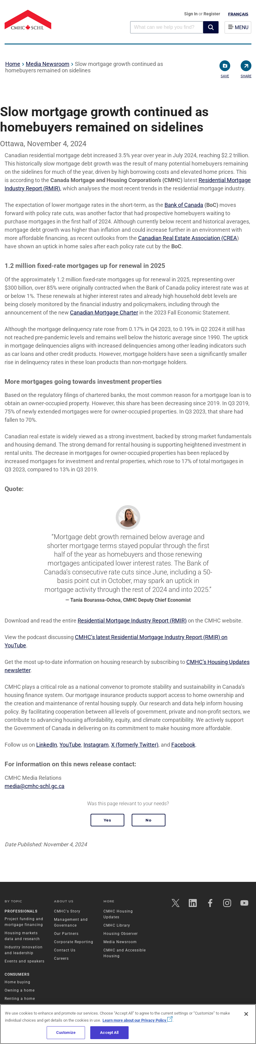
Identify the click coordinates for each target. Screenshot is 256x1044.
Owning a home (20, 990)
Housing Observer (120, 934)
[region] (128, 1024)
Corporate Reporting (73, 942)
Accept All (109, 1032)
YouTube (70, 744)
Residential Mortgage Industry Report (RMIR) (132, 620)
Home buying (17, 982)
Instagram (96, 744)
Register (212, 13)
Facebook (183, 744)
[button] (211, 27)
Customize (66, 1032)
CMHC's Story (67, 911)
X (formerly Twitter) (134, 744)
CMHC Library (116, 925)
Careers (61, 958)
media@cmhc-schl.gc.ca (34, 786)
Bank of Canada (184, 205)
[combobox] (166, 27)
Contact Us (65, 950)
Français (238, 14)
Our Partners (66, 934)
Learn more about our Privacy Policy (138, 1020)
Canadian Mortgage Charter (104, 312)
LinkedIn (46, 744)
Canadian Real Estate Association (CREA (187, 238)
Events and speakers (25, 961)
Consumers (17, 974)
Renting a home (20, 998)
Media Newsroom (47, 64)
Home (12, 64)
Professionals (21, 911)
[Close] (246, 1014)
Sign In (191, 13)
